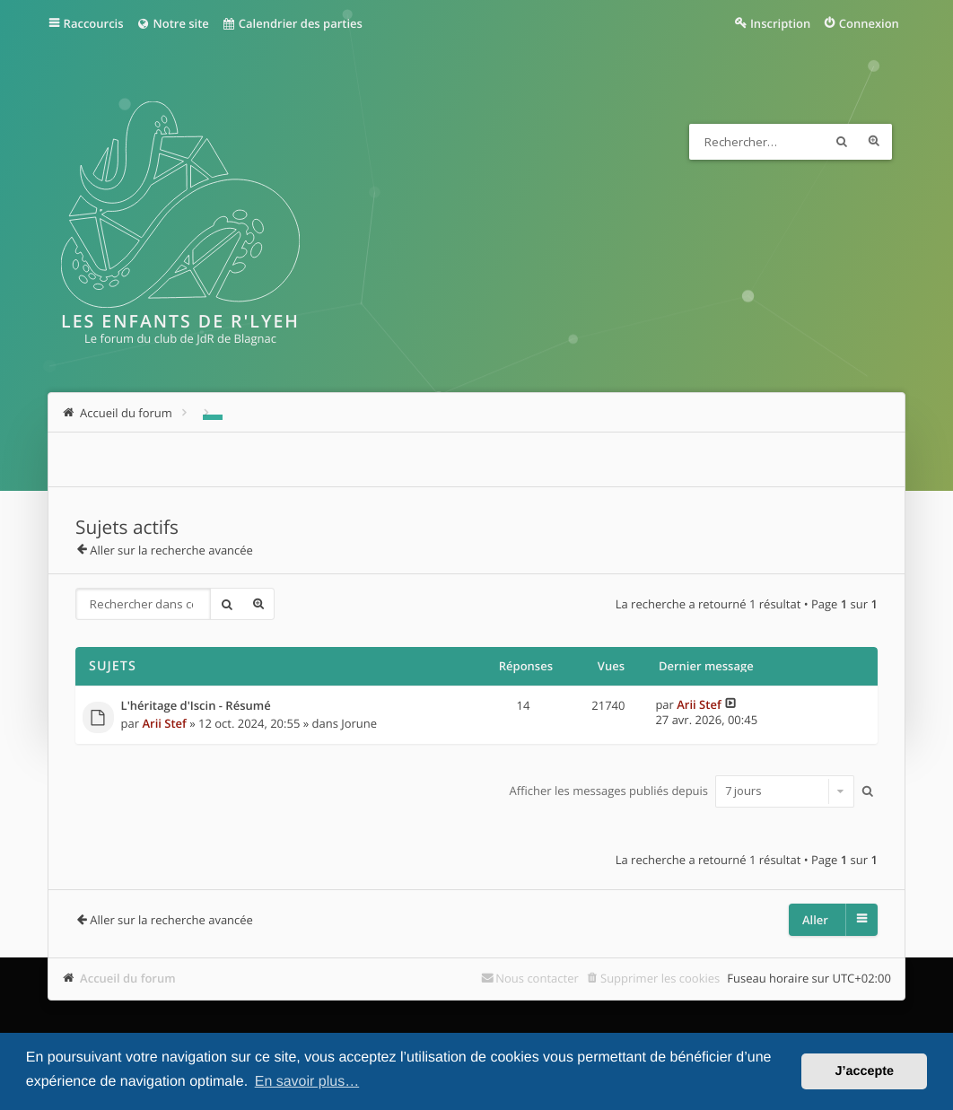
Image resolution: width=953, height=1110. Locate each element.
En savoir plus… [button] (307, 1081)
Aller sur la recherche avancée (171, 550)
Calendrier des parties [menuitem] (292, 23)
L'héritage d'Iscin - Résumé (196, 706)
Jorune (359, 723)
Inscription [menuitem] (780, 23)
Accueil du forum (128, 978)
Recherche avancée (874, 142)
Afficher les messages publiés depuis (682, 790)
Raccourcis (94, 23)
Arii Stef (164, 723)
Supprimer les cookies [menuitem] (660, 978)
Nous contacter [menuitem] (537, 978)
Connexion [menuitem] (869, 23)
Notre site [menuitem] (172, 23)
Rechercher (842, 142)
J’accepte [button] (864, 1071)
